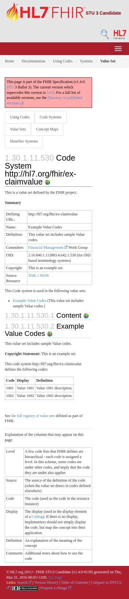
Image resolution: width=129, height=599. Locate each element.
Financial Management (48, 247)
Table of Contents (74, 582)
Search (24, 582)
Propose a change (55, 588)
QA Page (55, 577)
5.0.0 (50, 92)
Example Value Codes (30, 300)
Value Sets (18, 129)
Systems (86, 61)
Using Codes (63, 61)
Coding (37, 516)
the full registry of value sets (33, 416)
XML (32, 275)
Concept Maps (47, 129)
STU (10, 87)
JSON (44, 275)
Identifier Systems (24, 141)
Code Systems (50, 117)
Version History (46, 582)
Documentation (33, 61)
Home (9, 61)
